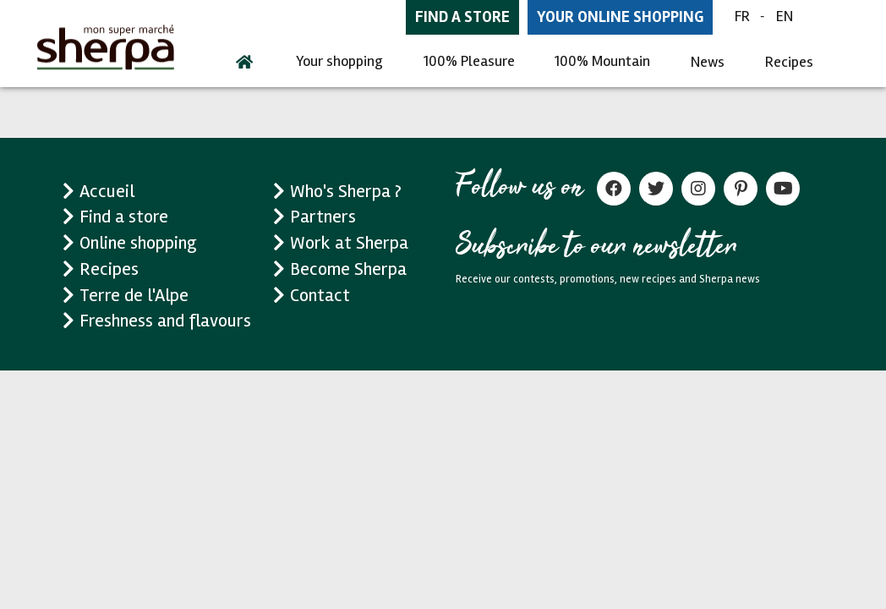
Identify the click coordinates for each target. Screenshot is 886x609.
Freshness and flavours (165, 321)
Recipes (789, 61)
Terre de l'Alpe (134, 295)
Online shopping (138, 243)
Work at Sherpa (349, 243)
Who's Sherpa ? (346, 191)
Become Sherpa (348, 269)
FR (742, 16)
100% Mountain (602, 61)
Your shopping (339, 61)
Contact (320, 295)
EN (784, 16)
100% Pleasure (469, 61)
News (708, 61)
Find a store (462, 17)
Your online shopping (620, 17)
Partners (323, 217)
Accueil (106, 191)
